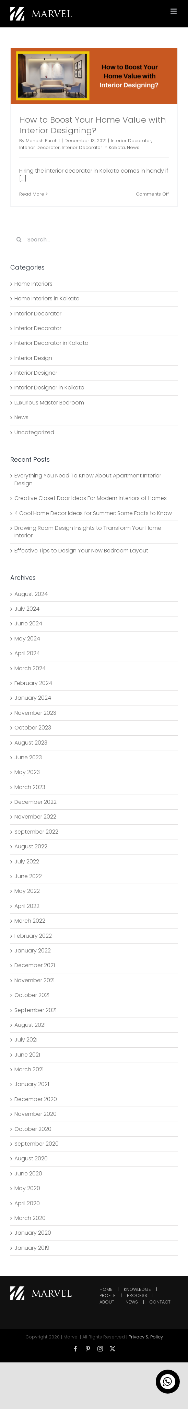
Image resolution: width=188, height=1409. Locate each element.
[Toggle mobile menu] (174, 11)
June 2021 (27, 1055)
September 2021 (35, 1010)
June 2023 (28, 757)
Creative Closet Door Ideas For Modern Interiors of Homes (90, 498)
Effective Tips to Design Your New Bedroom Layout (81, 550)
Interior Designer (35, 373)
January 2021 (31, 1084)
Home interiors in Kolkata (47, 298)
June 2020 (28, 1173)
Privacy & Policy (146, 1337)
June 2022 (28, 876)
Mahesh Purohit (43, 140)
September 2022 (36, 832)
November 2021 (34, 980)
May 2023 (27, 772)
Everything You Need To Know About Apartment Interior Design (87, 479)
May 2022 (27, 891)
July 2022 (26, 861)
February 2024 (33, 683)
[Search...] (94, 239)
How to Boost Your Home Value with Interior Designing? (92, 125)
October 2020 (32, 1129)
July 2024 (26, 609)
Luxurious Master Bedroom (49, 403)
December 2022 (35, 802)
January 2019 (31, 1248)
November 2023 (35, 713)
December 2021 (34, 965)
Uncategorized (34, 432)
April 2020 (27, 1203)
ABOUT (106, 1302)
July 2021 (25, 1040)
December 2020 (35, 1099)
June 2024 (28, 623)
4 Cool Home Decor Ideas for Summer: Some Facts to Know (93, 513)
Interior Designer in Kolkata (49, 387)
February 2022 (33, 936)
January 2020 (32, 1233)
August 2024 (31, 594)
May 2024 (27, 639)
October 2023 (32, 728)
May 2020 (27, 1188)
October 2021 (31, 995)
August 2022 (30, 846)
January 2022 (32, 951)
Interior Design (33, 358)
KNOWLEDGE (137, 1289)
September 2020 (36, 1144)
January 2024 (32, 698)
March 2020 (30, 1218)
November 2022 (35, 817)
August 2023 (30, 743)
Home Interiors (33, 284)
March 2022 (29, 921)
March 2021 (29, 1069)
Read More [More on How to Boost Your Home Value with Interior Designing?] (31, 194)
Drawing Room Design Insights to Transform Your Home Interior (87, 531)
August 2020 (31, 1158)
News (133, 147)
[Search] (18, 239)
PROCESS (137, 1296)
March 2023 (29, 787)
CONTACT (160, 1302)
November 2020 (35, 1114)
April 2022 (26, 906)
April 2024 (27, 653)
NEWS (132, 1302)
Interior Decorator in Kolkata (93, 147)
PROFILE (107, 1296)
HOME (106, 1289)
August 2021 (30, 1025)
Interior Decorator (131, 140)
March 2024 (30, 668)
